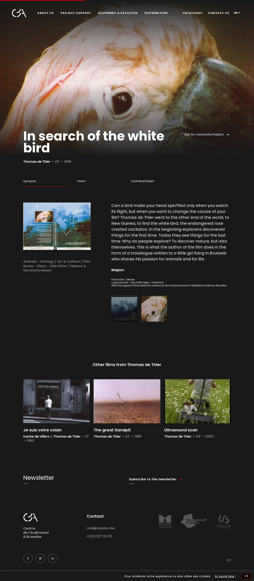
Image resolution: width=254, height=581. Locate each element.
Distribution (156, 13)
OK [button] (246, 576)
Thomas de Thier (36, 161)
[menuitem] (45, 13)
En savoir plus (224, 576)
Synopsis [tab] (29, 181)
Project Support (76, 13)
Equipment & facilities (118, 13)
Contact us (218, 13)
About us (45, 13)
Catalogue (192, 13)
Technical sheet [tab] (142, 181)
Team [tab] (81, 181)
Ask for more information (204, 134)
